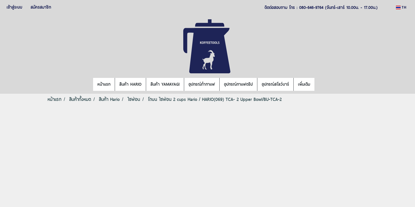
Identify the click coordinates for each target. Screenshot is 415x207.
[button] (319, 84)
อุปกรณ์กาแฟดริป (238, 84)
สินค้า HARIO (130, 84)
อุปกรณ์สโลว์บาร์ (275, 84)
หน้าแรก (103, 84)
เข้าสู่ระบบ (14, 7)
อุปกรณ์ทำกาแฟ (201, 84)
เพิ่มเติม (304, 84)
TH (401, 7)
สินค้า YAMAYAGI (165, 84)
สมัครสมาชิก (41, 7)
